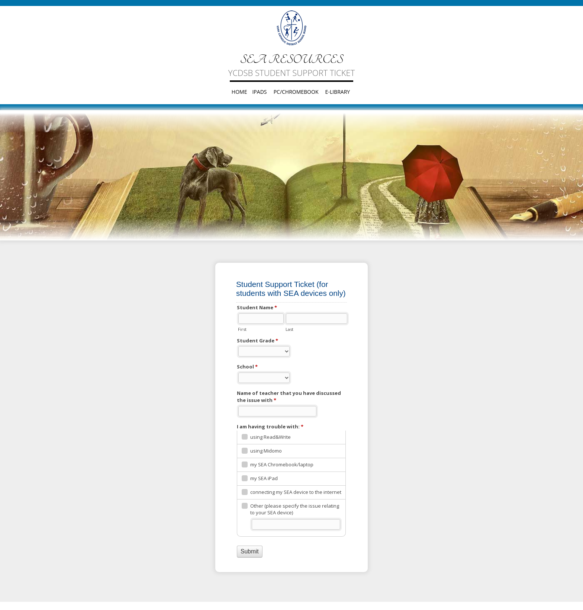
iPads (259, 91)
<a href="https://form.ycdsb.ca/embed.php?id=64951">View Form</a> (291, 417)
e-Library (337, 91)
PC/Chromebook (296, 91)
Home (239, 91)
